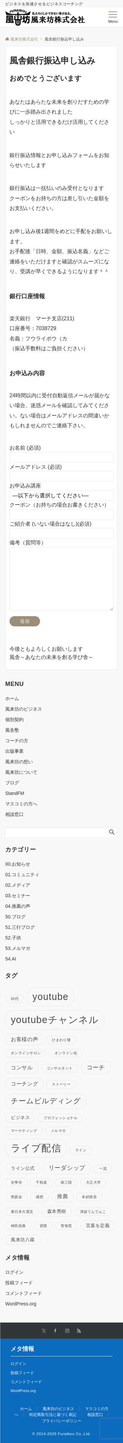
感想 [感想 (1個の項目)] (39, 1197)
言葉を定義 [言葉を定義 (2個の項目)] (98, 1225)
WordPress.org (20, 1303)
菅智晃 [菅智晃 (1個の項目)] (66, 1226)
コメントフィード (23, 1293)
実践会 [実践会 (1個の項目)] (16, 1197)
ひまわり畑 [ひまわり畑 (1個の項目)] (61, 1040)
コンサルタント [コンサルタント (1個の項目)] (60, 1068)
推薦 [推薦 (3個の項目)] (62, 1196)
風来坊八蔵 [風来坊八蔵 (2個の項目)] (23, 1239)
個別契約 (14, 719)
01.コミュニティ (22, 874)
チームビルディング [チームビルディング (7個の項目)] (46, 1101)
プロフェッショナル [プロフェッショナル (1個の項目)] (60, 1118)
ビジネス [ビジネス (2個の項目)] (20, 1117)
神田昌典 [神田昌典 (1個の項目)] (18, 1226)
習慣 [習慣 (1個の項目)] (43, 1226)
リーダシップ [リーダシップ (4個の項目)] (67, 1168)
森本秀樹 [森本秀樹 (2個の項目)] (56, 1211)
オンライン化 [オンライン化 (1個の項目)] (65, 1053)
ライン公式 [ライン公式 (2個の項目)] (23, 1168)
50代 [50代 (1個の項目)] (15, 999)
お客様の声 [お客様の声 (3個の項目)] (24, 1039)
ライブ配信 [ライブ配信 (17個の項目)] (36, 1148)
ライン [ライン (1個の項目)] (80, 1150)
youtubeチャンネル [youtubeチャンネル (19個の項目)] (55, 1019)
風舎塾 (12, 730)
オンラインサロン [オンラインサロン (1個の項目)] (26, 1053)
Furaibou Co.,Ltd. (74, 1433)
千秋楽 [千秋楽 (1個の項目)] (41, 1182)
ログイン (14, 1272)
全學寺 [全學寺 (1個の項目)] (16, 1182)
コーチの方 (16, 740)
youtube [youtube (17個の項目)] (50, 996)
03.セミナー (17, 895)
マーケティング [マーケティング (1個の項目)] (24, 1131)
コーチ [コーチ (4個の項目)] (96, 1067)
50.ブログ (15, 916)
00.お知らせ (17, 864)
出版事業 (14, 751)
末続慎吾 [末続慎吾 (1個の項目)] (89, 1197)
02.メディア (17, 885)
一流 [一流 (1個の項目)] (103, 1168)
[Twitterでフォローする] (44, 1331)
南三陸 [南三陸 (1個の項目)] (66, 1182)
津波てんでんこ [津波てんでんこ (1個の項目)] (93, 1212)
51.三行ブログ (20, 927)
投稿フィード (19, 1282)
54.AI (10, 958)
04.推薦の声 (17, 906)
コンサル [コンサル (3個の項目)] (22, 1067)
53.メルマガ (17, 948)
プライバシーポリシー (61, 1421)
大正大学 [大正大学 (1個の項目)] (93, 1182)
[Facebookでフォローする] (55, 1331)
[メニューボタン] (113, 17)
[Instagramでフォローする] (67, 1331)
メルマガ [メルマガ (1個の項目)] (58, 1131)
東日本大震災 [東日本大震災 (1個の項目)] (22, 1212)
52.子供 (13, 937)
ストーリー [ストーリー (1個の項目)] (61, 1084)
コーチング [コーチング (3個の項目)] (24, 1084)
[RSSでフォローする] (79, 1331)
